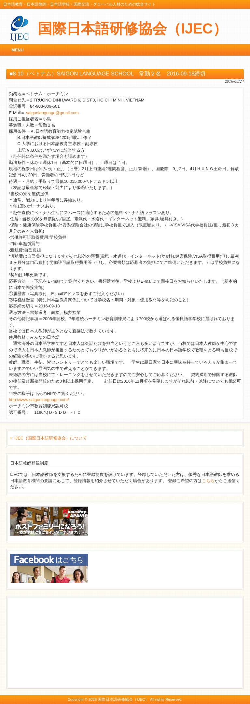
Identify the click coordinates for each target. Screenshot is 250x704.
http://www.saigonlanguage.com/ (39, 399)
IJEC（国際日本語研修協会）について (50, 438)
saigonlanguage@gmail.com (52, 112)
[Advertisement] (59, 641)
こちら (208, 480)
